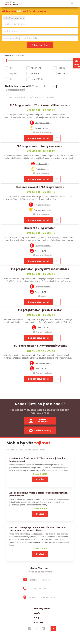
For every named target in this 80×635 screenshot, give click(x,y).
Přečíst (40, 479)
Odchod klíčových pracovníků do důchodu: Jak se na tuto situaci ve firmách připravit (37, 529)
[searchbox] (38, 24)
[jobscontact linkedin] (43, 628)
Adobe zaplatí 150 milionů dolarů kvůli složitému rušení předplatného (38, 494)
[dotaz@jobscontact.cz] (40, 579)
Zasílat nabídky (76, 63)
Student (35, 73)
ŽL (11, 79)
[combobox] (40, 21)
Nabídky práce (42, 608)
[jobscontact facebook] (29, 628)
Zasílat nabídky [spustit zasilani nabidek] (40, 430)
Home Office (37, 79)
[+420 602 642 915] (40, 588)
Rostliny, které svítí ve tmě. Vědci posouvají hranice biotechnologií (37, 459)
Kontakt (38, 622)
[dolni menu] (53, 628)
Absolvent (36, 67)
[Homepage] (12, 3)
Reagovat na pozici (38, 138)
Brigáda (13, 73)
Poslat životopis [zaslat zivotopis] (38, 420)
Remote (61, 73)
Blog (36, 617)
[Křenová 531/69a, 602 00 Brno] (40, 597)
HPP (11, 67)
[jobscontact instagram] (36, 628)
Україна (61, 67)
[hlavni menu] (72, 3)
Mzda (8, 55)
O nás (37, 613)
